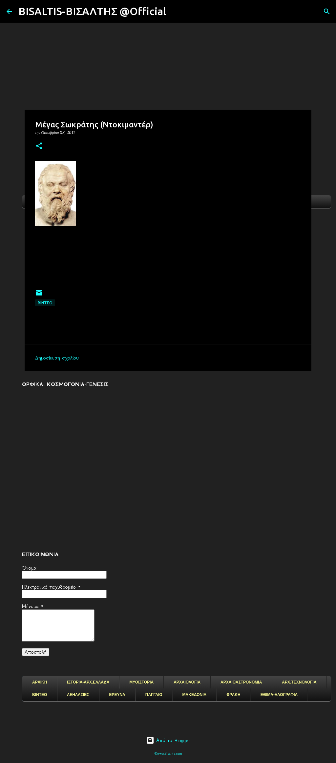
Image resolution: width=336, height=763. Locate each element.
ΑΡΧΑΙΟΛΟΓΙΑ (187, 682)
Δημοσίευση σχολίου (57, 358)
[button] (39, 146)
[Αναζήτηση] (175, 11)
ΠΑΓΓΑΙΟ (153, 694)
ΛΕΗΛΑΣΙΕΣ (78, 694)
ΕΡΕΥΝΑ (117, 694)
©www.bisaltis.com (168, 754)
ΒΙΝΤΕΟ (45, 303)
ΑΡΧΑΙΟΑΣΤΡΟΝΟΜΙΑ (241, 682)
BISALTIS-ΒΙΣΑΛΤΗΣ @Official (92, 11)
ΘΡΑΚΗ (233, 694)
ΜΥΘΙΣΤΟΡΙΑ (141, 682)
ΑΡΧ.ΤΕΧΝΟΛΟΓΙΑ (299, 682)
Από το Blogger (168, 740)
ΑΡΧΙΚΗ (39, 682)
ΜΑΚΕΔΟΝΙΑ (194, 694)
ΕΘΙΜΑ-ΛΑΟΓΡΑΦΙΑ (279, 694)
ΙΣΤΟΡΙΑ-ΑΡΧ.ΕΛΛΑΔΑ (88, 682)
